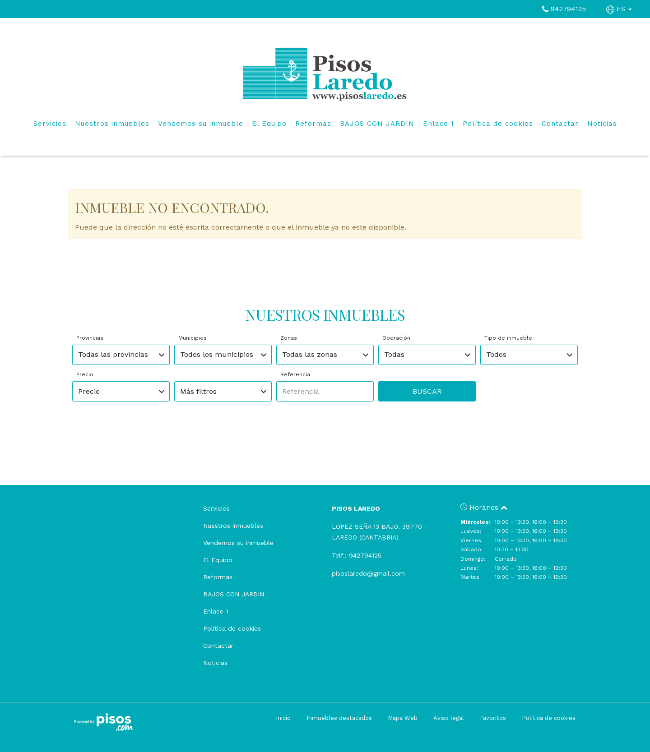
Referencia (295, 374)
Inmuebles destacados (339, 718)
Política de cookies (498, 124)
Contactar (560, 124)
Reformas (313, 124)
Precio (84, 374)
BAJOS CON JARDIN (377, 124)
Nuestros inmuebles (112, 124)
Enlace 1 (438, 124)
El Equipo (269, 124)
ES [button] (620, 9)
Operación (396, 338)
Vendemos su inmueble (200, 124)
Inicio (283, 718)
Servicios (49, 124)
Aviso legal (448, 718)
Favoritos (493, 718)
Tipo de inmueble (508, 338)
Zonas (288, 338)
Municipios (192, 338)
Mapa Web (403, 718)
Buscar (427, 391)
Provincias (89, 338)
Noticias (602, 124)
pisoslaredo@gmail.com (368, 573)
